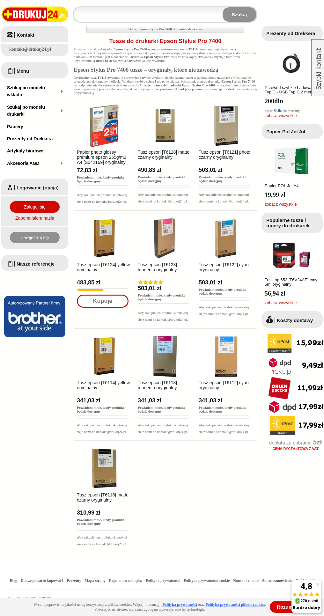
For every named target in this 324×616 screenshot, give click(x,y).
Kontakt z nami (246, 580)
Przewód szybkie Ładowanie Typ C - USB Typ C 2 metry (291, 89)
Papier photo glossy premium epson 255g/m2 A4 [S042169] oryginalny (101, 157)
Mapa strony (95, 580)
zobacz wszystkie (281, 115)
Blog (13, 580)
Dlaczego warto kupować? (42, 580)
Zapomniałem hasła (34, 218)
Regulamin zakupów (126, 580)
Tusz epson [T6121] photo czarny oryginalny (224, 155)
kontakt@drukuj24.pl (30, 49)
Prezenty (74, 580)
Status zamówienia (278, 580)
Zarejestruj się (35, 237)
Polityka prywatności (163, 580)
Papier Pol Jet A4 (285, 131)
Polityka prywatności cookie (207, 580)
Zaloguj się (35, 206)
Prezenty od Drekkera (290, 33)
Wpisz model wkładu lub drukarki (78, 10)
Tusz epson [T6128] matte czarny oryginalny (163, 155)
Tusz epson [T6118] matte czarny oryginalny (103, 497)
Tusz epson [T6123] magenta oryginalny (157, 267)
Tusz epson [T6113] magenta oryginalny (157, 385)
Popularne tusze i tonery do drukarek (288, 222)
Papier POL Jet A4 (281, 185)
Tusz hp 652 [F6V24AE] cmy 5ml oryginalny (291, 282)
